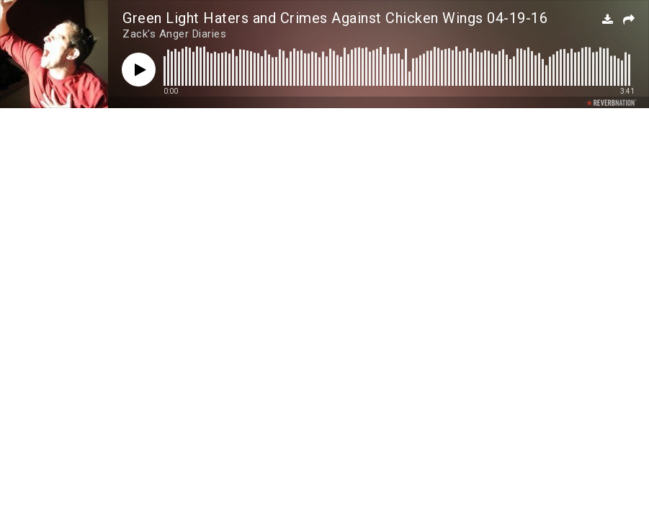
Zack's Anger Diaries (174, 33)
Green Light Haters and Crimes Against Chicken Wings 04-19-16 (334, 18)
